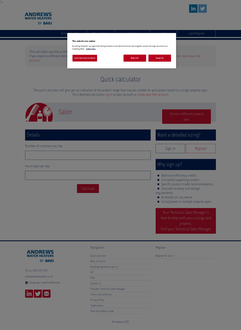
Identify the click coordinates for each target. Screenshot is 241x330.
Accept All (160, 58)
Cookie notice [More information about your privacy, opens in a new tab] (91, 49)
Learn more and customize (84, 58)
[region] (121, 50)
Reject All (135, 58)
